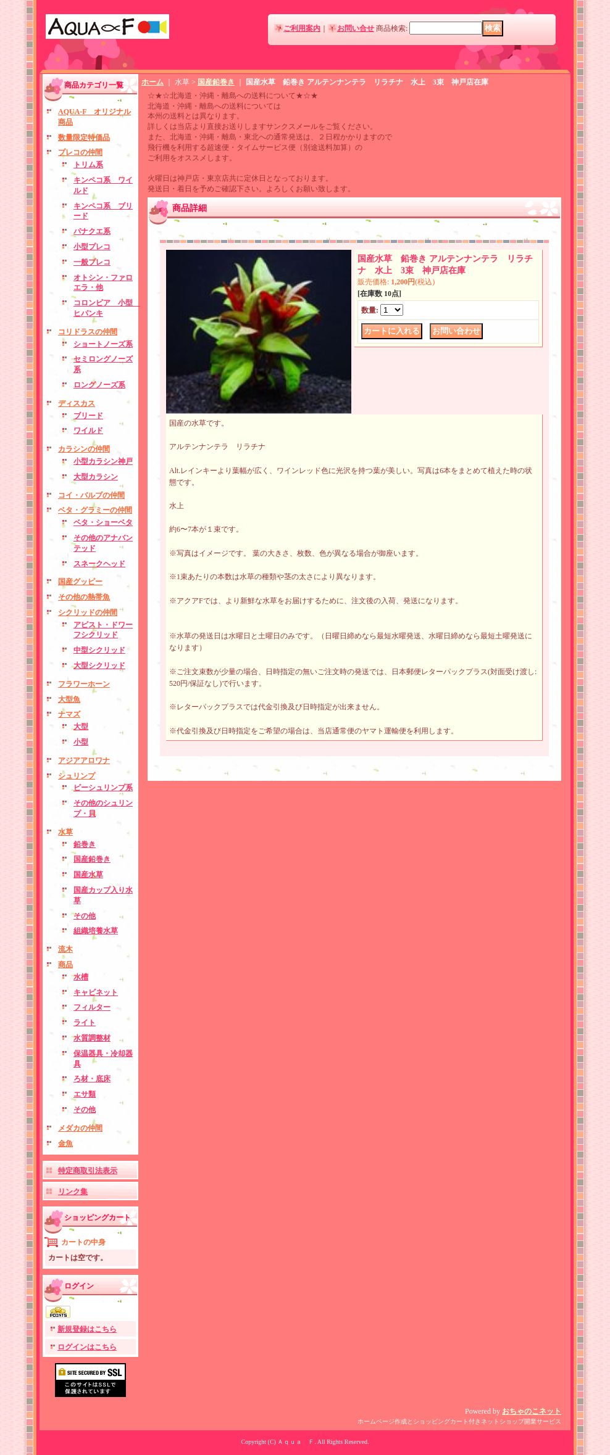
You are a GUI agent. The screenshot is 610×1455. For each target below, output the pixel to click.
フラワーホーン (84, 684)
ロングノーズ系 (99, 385)
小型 (80, 742)
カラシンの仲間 (84, 449)
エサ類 (84, 1094)
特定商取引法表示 (87, 1170)
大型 (80, 726)
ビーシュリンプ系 (103, 787)
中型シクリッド (99, 650)
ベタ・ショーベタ (103, 522)
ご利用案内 (301, 28)
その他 (84, 916)
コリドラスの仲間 (87, 332)
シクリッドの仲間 (87, 612)
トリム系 (88, 164)
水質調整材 (92, 1038)
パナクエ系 (92, 231)
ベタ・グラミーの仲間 (95, 510)
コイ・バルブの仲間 (91, 495)
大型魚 (69, 699)
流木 (65, 949)
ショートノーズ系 (103, 344)
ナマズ (69, 714)
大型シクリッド (99, 665)
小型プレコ (92, 246)
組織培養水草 (95, 930)
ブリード (88, 415)
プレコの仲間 (80, 152)
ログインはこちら (87, 1347)
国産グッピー (80, 581)
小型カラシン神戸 (103, 461)
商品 (65, 964)
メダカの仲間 (80, 1128)
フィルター (92, 1007)
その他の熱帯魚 (84, 597)
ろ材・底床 (92, 1078)
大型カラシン (95, 476)
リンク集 (73, 1191)
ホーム (152, 82)
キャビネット (95, 992)
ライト (84, 1022)
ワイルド (88, 430)
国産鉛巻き (92, 859)
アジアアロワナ (84, 760)
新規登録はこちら (87, 1329)
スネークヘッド (99, 563)
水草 (65, 832)
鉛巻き (84, 844)
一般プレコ (92, 262)
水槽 (80, 977)
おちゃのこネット (531, 1411)
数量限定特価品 (84, 137)
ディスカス (76, 403)
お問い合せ (355, 28)
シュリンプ (76, 776)
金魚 (65, 1143)
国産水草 (88, 874)
